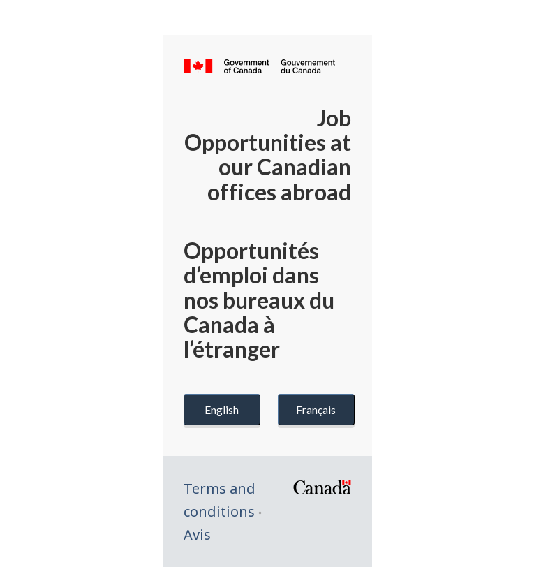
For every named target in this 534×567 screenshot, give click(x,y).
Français (316, 409)
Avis (197, 534)
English (222, 409)
